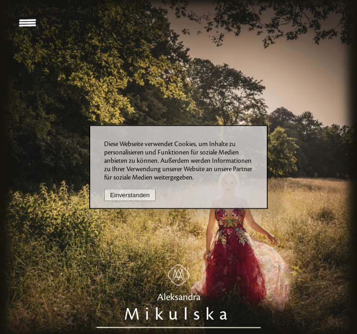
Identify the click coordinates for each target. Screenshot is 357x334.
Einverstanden (130, 195)
